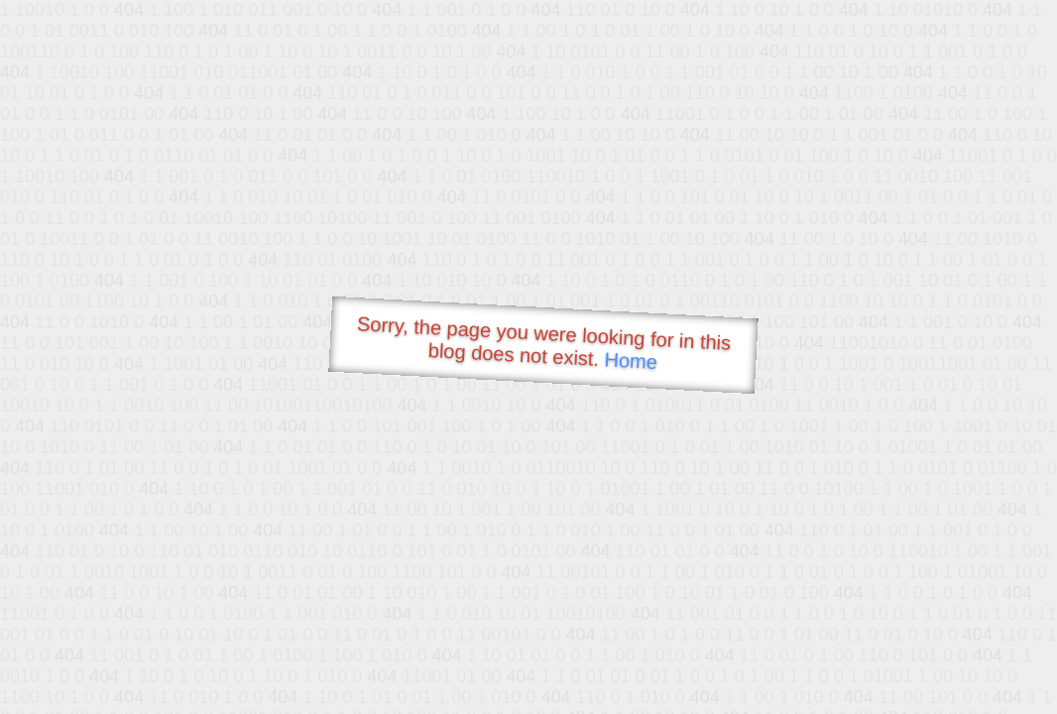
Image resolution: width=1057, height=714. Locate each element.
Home (630, 360)
